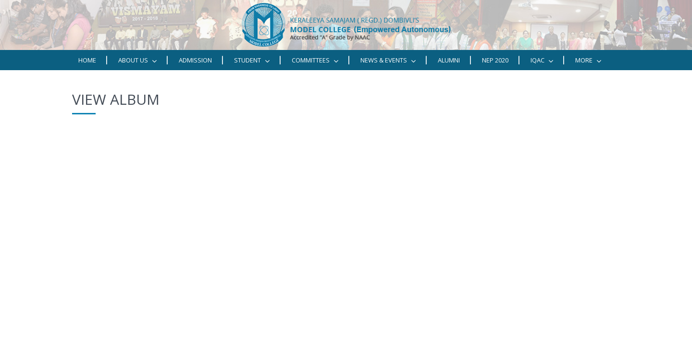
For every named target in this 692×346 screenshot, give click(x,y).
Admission (195, 60)
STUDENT (252, 60)
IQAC (542, 60)
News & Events (388, 60)
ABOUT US (137, 60)
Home (87, 60)
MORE (588, 60)
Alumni (449, 60)
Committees (315, 60)
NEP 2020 (495, 60)
